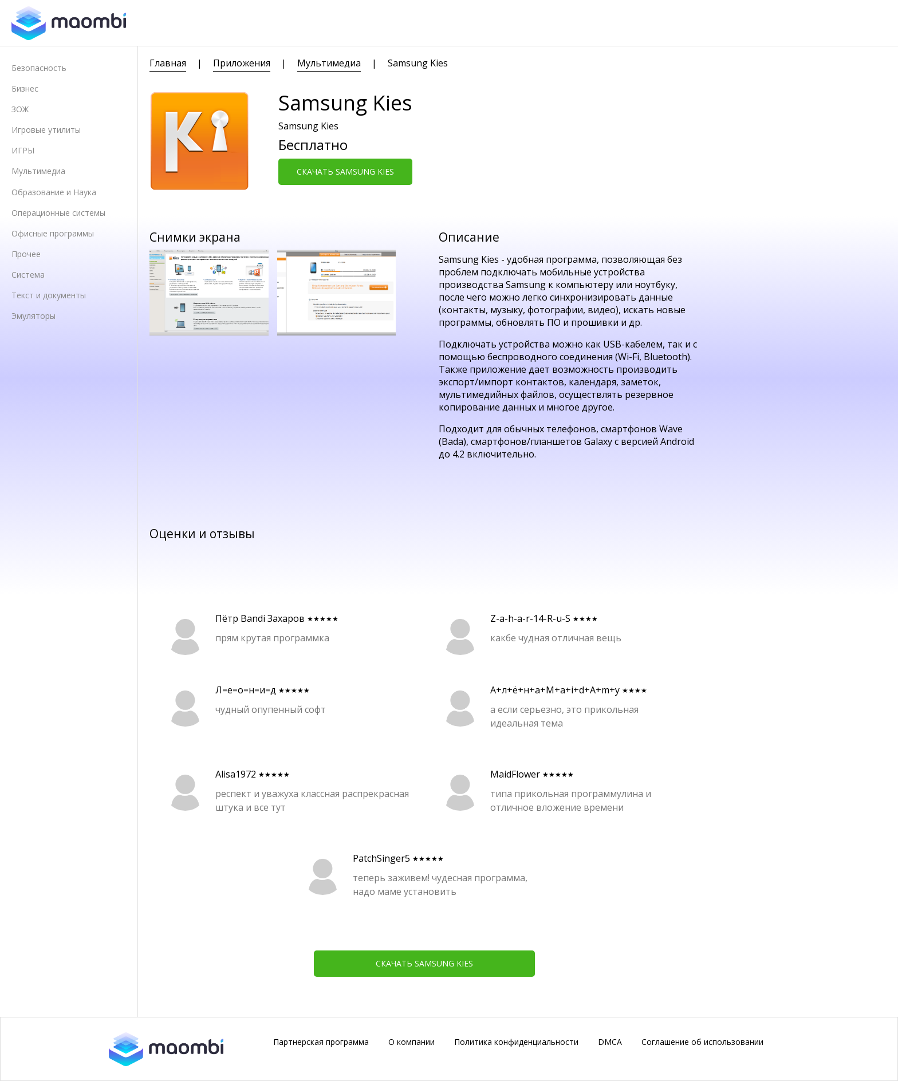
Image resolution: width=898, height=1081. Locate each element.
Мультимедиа (38, 170)
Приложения (241, 63)
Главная (167, 63)
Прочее (26, 253)
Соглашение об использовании (702, 1041)
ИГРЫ (22, 150)
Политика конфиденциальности (516, 1041)
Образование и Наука (53, 192)
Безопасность (38, 67)
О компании (411, 1041)
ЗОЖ (20, 109)
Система (28, 274)
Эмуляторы (33, 315)
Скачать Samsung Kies (345, 171)
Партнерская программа (321, 1041)
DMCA (610, 1041)
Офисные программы (52, 233)
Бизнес (24, 88)
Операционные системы (58, 212)
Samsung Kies (418, 63)
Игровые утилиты (46, 129)
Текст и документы (48, 295)
